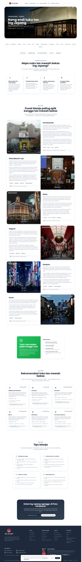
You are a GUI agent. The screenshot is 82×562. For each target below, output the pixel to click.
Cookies (75, 560)
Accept (57, 558)
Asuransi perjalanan (57, 534)
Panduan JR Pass (32, 3)
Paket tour (56, 540)
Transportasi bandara (58, 536)
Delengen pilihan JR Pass (33, 515)
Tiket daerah (31, 534)
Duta (67, 536)
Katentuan (71, 560)
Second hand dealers (42, 53)
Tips (38, 3)
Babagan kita (68, 532)
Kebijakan (65, 560)
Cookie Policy (26, 559)
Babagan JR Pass (32, 540)
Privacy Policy (45, 558)
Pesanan (26, 3)
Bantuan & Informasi (55, 3)
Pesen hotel (56, 538)
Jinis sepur (43, 534)
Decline (52, 558)
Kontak (67, 534)
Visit (49, 3)
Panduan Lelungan (43, 3)
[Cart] (72, 3)
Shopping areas (31, 53)
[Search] (65, 3)
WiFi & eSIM (56, 532)
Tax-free (51, 53)
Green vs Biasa (32, 536)
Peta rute (43, 538)
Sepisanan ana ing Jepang (46, 540)
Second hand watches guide (48, 515)
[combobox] (67, 3)
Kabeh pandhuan (45, 532)
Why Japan (23, 53)
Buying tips (58, 53)
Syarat (30, 538)
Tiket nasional (31, 532)
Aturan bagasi (44, 536)
